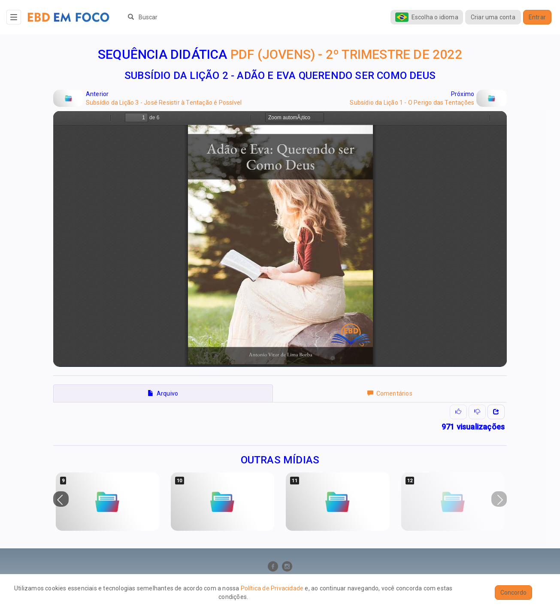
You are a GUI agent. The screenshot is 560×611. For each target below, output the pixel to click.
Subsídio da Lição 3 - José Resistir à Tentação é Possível (164, 102)
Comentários (389, 393)
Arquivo (163, 393)
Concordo (513, 592)
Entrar (537, 17)
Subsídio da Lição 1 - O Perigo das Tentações (412, 102)
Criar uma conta (493, 17)
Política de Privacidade (272, 588)
